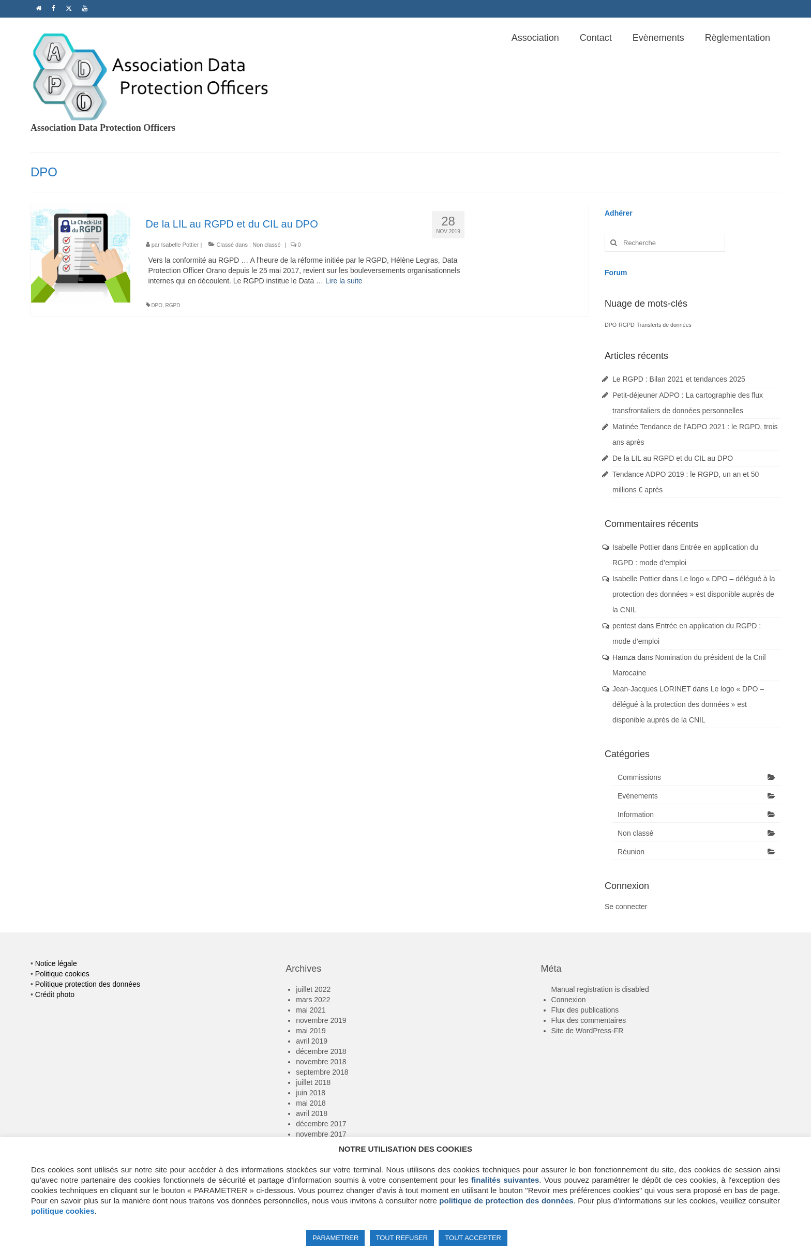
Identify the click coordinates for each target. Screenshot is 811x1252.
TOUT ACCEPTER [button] (473, 1238)
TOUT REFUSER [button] (402, 1238)
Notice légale (56, 963)
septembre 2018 (322, 1072)
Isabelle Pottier (180, 245)
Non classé (266, 245)
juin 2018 (310, 1093)
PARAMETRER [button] (335, 1238)
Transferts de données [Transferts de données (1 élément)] (664, 325)
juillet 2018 (313, 1082)
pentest (624, 626)
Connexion (568, 999)
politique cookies (63, 1210)
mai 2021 (311, 1010)
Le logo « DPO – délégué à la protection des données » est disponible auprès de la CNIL (693, 594)
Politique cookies (62, 974)
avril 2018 (311, 1113)
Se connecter (626, 906)
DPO (156, 305)
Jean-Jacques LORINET (651, 689)
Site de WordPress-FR (587, 1031)
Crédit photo (54, 994)
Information (636, 814)
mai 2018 (311, 1103)
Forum (616, 272)
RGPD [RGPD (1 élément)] (627, 325)
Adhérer (619, 213)
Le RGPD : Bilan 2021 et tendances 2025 (678, 379)
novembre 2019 (321, 1020)
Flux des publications (585, 1010)
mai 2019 (311, 1031)
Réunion (631, 852)
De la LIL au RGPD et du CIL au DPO (672, 458)
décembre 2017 (321, 1124)
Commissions (639, 777)
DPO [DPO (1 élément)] (611, 325)
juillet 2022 (313, 989)
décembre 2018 (321, 1051)
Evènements (638, 796)
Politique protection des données (87, 984)
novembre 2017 (321, 1134)
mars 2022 (313, 999)
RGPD (173, 305)
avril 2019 (311, 1041)
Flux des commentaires (588, 1020)
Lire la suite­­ (344, 281)
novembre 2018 (321, 1062)
